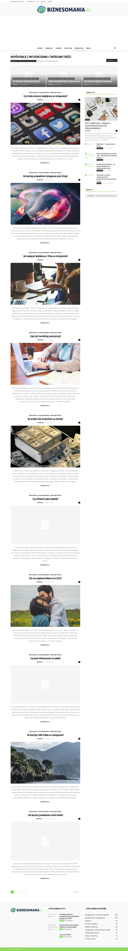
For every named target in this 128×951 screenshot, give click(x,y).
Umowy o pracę (90, 939)
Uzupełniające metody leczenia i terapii (97, 930)
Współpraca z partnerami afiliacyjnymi (48, 61)
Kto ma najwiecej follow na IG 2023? (45, 578)
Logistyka (68, 48)
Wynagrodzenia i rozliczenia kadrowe (97, 915)
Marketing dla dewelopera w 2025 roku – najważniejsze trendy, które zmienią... (107, 156)
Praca (88, 48)
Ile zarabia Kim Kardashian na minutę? (45, 419)
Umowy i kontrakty (91, 924)
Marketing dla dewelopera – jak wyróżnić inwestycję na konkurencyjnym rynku (106, 166)
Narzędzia (99, 148)
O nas (37, 1)
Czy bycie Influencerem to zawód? (45, 658)
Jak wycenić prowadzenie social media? (45, 815)
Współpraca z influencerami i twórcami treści (23, 61)
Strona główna (30, 1)
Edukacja (49, 48)
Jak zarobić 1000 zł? (65, 935)
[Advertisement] (64, 31)
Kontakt (50, 1)
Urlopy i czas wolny (91, 936)
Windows (88, 921)
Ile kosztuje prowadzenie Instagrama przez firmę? (45, 176)
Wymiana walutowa (91, 927)
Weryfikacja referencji (92, 933)
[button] (115, 48)
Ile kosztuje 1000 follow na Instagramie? (45, 735)
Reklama (43, 1)
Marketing (79, 48)
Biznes (40, 48)
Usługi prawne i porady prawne (95, 918)
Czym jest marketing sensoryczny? (45, 336)
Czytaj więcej (45, 163)
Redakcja (15, 84)
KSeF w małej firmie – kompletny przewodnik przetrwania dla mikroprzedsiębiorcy (97, 125)
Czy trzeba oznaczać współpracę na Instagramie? (45, 96)
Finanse (58, 48)
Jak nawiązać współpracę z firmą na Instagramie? (45, 256)
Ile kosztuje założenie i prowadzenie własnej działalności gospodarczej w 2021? (69, 916)
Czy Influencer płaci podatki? (45, 499)
